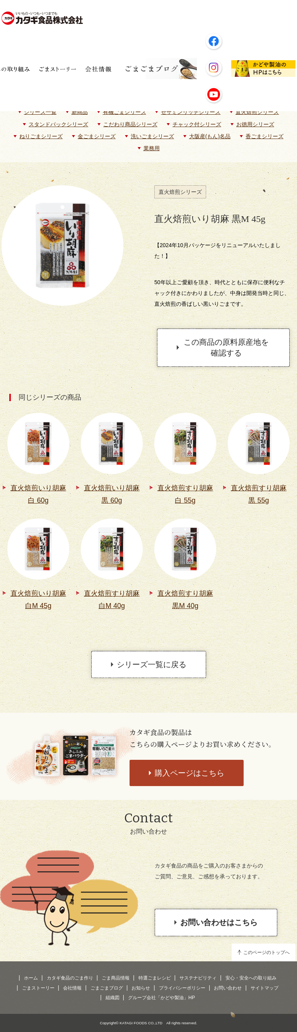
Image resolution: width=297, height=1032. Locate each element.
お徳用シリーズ (255, 124)
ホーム (31, 978)
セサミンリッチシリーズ (190, 112)
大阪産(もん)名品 (209, 136)
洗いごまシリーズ (152, 136)
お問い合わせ (228, 988)
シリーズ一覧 (40, 112)
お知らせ (140, 988)
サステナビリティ (198, 978)
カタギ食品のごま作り (70, 978)
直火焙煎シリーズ (257, 112)
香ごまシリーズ (264, 136)
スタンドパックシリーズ (58, 124)
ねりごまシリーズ (41, 136)
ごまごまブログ (106, 988)
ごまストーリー (38, 988)
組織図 (112, 997)
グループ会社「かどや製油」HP (161, 997)
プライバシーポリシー (182, 988)
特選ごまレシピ (154, 978)
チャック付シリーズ (196, 124)
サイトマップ (264, 988)
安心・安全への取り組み (251, 978)
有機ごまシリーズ (124, 112)
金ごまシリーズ (97, 136)
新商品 (80, 112)
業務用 (151, 148)
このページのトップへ (266, 952)
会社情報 (72, 988)
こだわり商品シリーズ (130, 124)
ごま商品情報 (116, 978)
